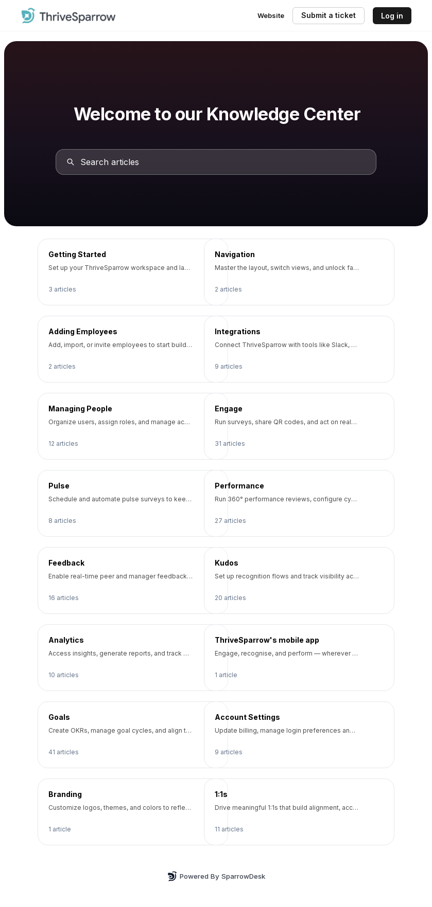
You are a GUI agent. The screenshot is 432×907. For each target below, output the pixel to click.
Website (270, 15)
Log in (392, 15)
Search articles (110, 162)
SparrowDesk (243, 876)
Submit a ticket (328, 15)
